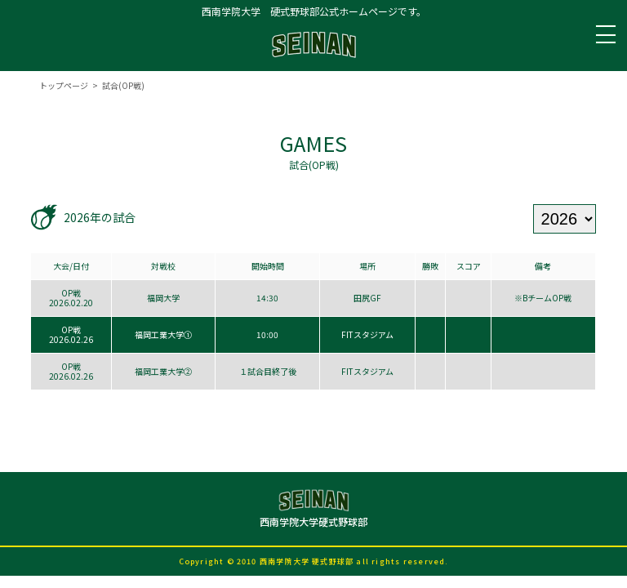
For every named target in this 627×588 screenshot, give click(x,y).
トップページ (63, 85)
